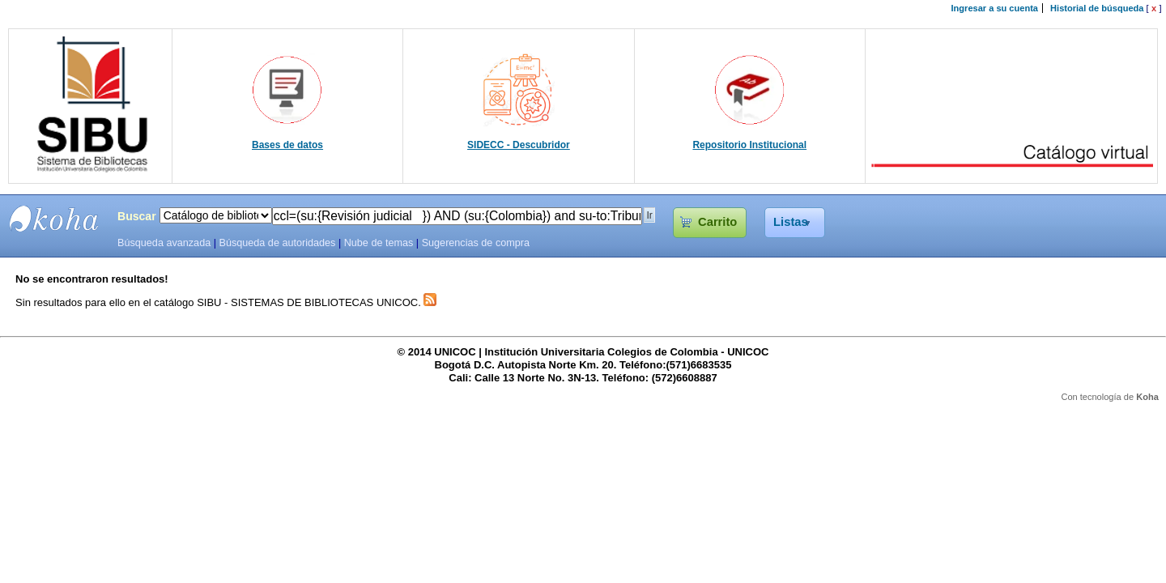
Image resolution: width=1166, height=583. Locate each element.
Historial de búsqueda (1096, 8)
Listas (790, 221)
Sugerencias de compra (476, 243)
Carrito (717, 221)
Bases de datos (287, 145)
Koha (1147, 397)
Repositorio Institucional (749, 145)
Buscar (136, 216)
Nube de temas (379, 243)
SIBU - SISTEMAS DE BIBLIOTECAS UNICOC (54, 218)
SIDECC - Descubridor (518, 145)
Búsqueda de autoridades (277, 243)
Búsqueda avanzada (164, 243)
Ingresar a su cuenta (994, 8)
